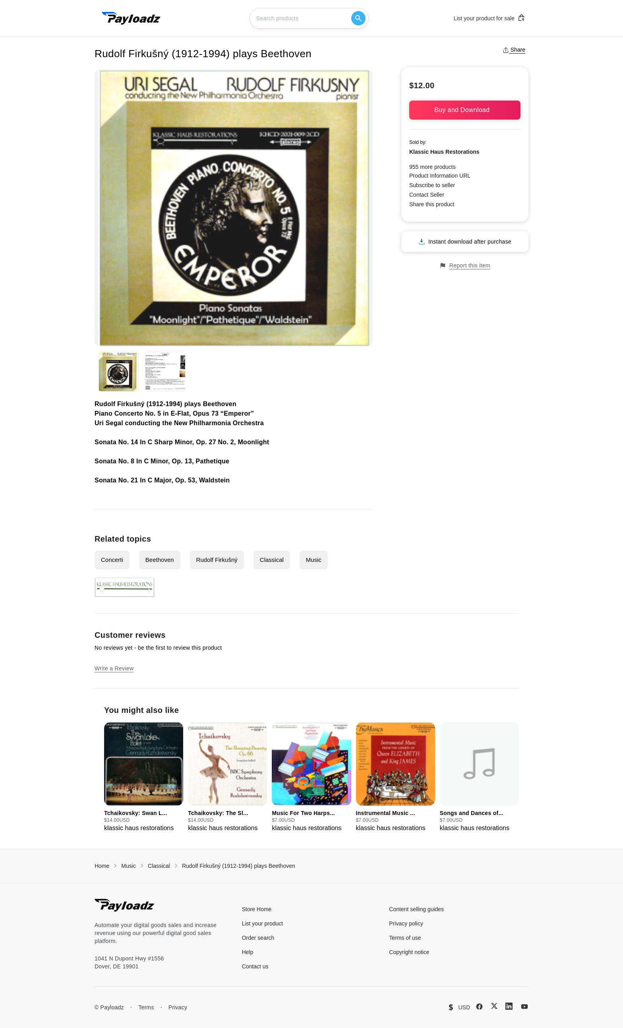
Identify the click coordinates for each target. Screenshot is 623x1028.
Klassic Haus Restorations (444, 152)
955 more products (432, 167)
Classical (272, 559)
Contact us (255, 966)
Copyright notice (409, 952)
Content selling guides (416, 909)
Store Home (257, 909)
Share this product (432, 204)
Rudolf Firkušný (217, 559)
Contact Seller (426, 195)
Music (313, 559)
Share (514, 49)
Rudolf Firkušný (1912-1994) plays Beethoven (238, 866)
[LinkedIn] (509, 1006)
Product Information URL (439, 175)
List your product (262, 923)
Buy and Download (464, 109)
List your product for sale (489, 18)
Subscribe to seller (432, 185)
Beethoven (159, 559)
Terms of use (405, 938)
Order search (258, 938)
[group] (143, 777)
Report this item (464, 265)
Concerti (112, 559)
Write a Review (114, 668)
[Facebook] (479, 1007)
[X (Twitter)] (494, 1006)
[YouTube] (524, 1007)
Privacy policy (406, 923)
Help (247, 952)
